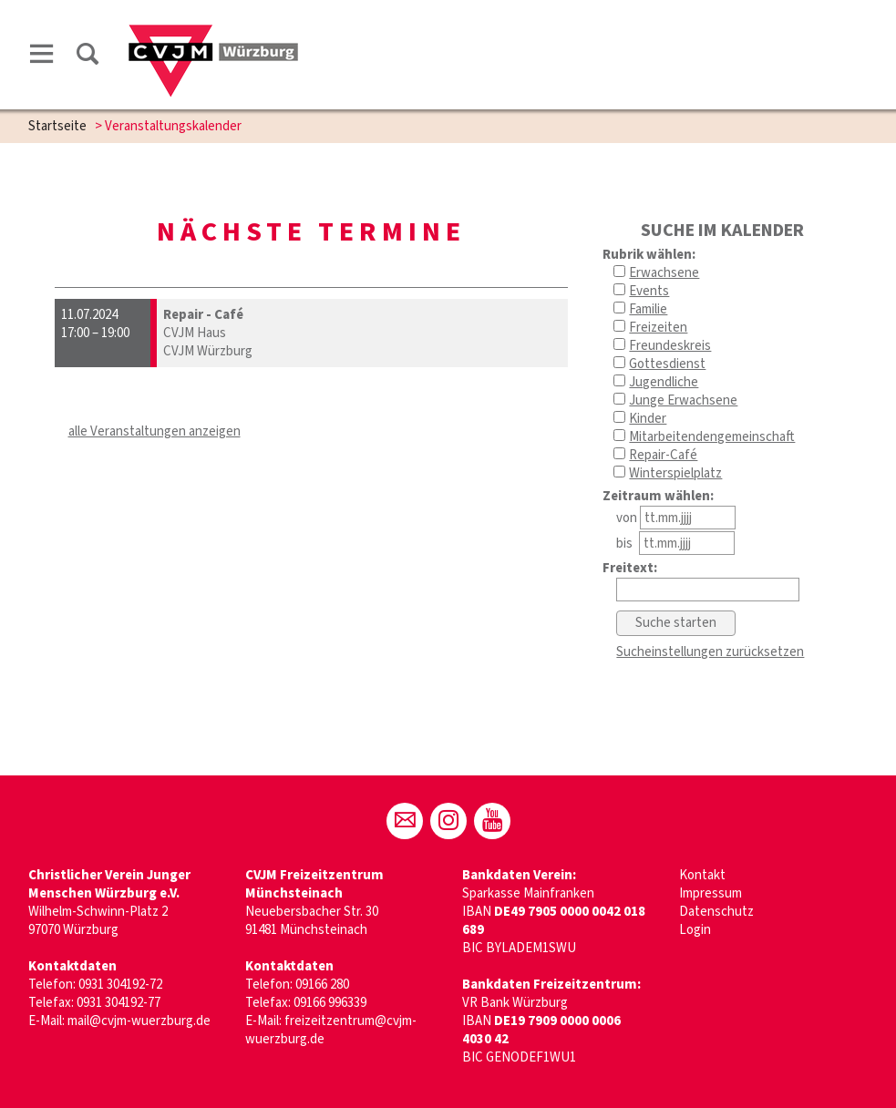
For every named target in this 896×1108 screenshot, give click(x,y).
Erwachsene (664, 272)
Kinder (647, 418)
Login (695, 929)
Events (649, 291)
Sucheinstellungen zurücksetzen (710, 652)
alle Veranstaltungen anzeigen (154, 431)
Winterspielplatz (675, 473)
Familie (648, 309)
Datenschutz (716, 911)
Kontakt (702, 875)
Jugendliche (663, 382)
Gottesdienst (667, 364)
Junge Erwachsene (683, 400)
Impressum (710, 893)
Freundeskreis (670, 345)
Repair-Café (663, 455)
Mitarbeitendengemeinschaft (712, 436)
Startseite (57, 126)
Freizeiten (658, 327)
